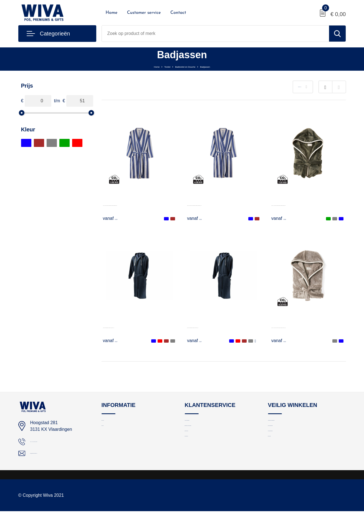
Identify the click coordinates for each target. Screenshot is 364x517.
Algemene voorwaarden (290, 423)
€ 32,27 (117, 340)
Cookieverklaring (283, 447)
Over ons (110, 423)
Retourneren (196, 447)
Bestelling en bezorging (206, 435)
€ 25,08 (117, 218)
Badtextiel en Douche (186, 66)
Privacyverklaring (284, 435)
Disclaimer (277, 459)
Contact (178, 13)
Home (112, 13)
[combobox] (215, 34)
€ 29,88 (285, 218)
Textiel (155, 66)
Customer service (144, 13)
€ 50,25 (285, 340)
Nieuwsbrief (195, 459)
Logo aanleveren (200, 423)
